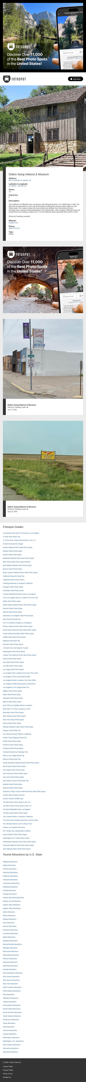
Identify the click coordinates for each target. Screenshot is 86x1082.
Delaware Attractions (10, 887)
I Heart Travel (8, 1066)
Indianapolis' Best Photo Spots (14, 651)
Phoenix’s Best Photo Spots (13, 745)
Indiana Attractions (9, 919)
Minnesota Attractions (10, 951)
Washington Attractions (11, 1037)
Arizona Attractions (10, 869)
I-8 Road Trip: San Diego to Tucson (15, 648)
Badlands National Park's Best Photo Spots (18, 558)
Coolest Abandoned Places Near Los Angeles (19, 594)
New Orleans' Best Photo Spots (14, 716)
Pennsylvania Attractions (12, 1005)
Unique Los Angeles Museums (14, 827)
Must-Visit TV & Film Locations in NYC (17, 709)
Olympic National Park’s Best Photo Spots (18, 727)
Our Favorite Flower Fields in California (17, 734)
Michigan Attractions (10, 948)
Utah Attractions (8, 1027)
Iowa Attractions (8, 923)
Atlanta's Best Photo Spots (12, 551)
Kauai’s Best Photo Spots (12, 659)
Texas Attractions (9, 1023)
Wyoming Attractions (10, 1052)
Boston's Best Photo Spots (12, 569)
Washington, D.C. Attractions (13, 1041)
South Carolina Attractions (12, 1012)
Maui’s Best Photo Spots (12, 694)
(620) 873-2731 (14, 228)
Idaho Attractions (9, 912)
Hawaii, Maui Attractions (11, 905)
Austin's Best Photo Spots (12, 555)
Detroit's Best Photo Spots (12, 612)
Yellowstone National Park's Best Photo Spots (19, 842)
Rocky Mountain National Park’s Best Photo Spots (21, 763)
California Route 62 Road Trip (13, 576)
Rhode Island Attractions (12, 1009)
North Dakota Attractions (12, 991)
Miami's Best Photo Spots (12, 702)
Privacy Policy (8, 1070)
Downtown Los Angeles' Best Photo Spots (18, 616)
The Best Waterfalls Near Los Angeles (16, 809)
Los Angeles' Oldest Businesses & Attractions (19, 684)
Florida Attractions (9, 890)
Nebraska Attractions (10, 966)
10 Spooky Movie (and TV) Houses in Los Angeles (21, 533)
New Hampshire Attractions (13, 973)
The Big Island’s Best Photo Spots (15, 813)
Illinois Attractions (9, 915)
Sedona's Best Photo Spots (13, 788)
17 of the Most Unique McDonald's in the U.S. (19, 540)
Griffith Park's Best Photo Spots (14, 637)
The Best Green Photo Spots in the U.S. (17, 806)
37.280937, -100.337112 (17, 186)
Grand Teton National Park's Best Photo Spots (19, 630)
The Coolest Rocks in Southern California (18, 816)
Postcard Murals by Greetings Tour (15, 752)
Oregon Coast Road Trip (12, 730)
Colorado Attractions (10, 880)
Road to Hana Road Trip (11, 759)
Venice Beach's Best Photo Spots (15, 834)
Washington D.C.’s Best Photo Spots (16, 838)
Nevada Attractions (10, 969)
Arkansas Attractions (10, 872)
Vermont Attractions (10, 1030)
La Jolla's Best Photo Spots (13, 666)
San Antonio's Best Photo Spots (14, 766)
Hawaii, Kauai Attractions (12, 901)
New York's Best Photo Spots (13, 720)
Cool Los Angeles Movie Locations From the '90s (20, 598)
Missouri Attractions (10, 959)
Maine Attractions (9, 937)
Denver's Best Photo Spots (12, 608)
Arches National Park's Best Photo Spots (17, 547)
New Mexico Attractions (11, 980)
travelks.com (13, 223)
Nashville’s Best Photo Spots (13, 712)
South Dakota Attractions (12, 1016)
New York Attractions (10, 984)
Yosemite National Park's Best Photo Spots (18, 845)
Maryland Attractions (10, 941)
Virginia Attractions (9, 1034)
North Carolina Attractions (12, 987)
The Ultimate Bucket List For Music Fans (17, 824)
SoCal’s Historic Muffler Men (13, 799)
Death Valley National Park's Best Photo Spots (19, 605)
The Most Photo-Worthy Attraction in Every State (20, 820)
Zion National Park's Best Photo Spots (16, 849)
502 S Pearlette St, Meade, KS (20, 180)
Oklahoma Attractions (10, 998)
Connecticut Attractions (11, 883)
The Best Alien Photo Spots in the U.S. (17, 802)
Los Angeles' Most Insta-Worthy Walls (16, 677)
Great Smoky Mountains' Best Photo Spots (18, 633)
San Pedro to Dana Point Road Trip (15, 781)
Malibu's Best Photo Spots (12, 691)
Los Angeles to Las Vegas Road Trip (16, 687)
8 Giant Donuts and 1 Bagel (13, 544)
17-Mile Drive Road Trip (11, 537)
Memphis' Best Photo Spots (13, 698)
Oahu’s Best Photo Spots (12, 723)
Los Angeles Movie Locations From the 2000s (19, 680)
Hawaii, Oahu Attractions (12, 908)
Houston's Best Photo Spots (13, 644)
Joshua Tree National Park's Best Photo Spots (19, 655)
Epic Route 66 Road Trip (12, 619)
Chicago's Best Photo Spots (13, 587)
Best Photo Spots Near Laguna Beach (16, 562)
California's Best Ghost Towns (13, 580)
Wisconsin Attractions (10, 1048)
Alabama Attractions (10, 862)
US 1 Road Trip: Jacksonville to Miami (16, 831)
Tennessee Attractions (11, 1020)
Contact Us (7, 1077)
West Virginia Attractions (11, 1045)
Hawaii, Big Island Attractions (13, 898)
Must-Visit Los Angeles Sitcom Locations (17, 705)
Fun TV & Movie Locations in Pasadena (17, 623)
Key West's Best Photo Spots (13, 662)
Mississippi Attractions (11, 955)
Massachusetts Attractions (12, 944)
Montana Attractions (10, 962)
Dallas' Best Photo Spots (12, 601)
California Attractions (10, 876)
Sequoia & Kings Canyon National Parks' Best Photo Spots (24, 791)
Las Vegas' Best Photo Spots (13, 669)
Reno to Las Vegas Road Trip (13, 755)
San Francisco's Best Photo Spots (15, 773)
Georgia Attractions (10, 894)
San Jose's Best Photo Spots (13, 777)
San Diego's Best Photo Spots (14, 770)
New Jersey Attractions (11, 976)
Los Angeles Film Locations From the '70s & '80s (20, 673)
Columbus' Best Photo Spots (13, 590)
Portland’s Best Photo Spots (13, 748)
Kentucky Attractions (10, 930)
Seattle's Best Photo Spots (12, 784)
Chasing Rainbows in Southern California (18, 583)
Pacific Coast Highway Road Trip (15, 738)
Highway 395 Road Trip (11, 641)
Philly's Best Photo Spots (12, 741)
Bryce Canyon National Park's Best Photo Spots (20, 572)
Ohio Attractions (8, 994)
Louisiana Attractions (10, 933)
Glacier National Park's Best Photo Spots (17, 626)
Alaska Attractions (9, 865)
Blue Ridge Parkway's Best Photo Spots (17, 565)
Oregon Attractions (9, 1002)
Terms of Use (7, 1074)
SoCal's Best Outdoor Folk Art (14, 795)
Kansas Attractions (9, 926)
